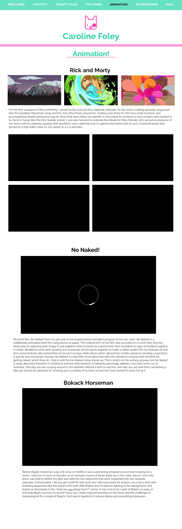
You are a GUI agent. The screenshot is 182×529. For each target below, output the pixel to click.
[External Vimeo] (88, 295)
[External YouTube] (49, 157)
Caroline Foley (91, 36)
